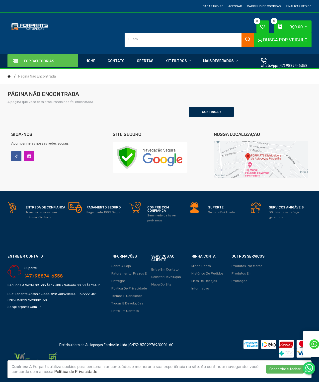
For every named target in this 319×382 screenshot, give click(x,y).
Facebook (16, 156)
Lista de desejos (204, 281)
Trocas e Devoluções (127, 303)
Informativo (200, 288)
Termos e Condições (127, 296)
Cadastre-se (213, 6)
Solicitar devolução (166, 277)
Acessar (235, 6)
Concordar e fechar (285, 369)
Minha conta (201, 266)
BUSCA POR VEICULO (283, 40)
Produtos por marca (247, 266)
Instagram (29, 156)
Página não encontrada (37, 76)
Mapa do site (161, 284)
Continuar (211, 112)
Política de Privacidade (129, 288)
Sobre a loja (121, 266)
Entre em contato (125, 311)
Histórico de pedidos (207, 273)
